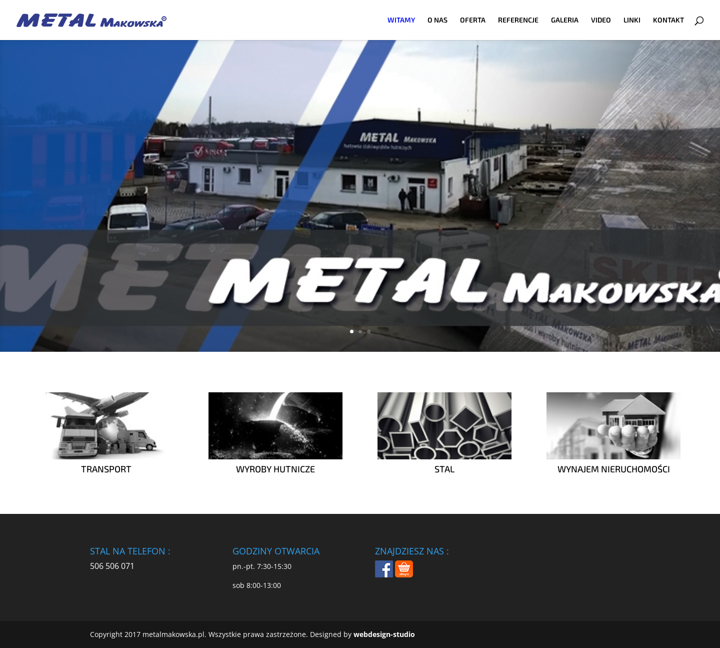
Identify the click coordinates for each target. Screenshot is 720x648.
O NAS (438, 20)
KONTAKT (668, 20)
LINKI (632, 20)
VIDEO (601, 20)
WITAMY (401, 20)
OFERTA (473, 20)
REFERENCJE (518, 20)
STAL (444, 468)
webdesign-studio (384, 634)
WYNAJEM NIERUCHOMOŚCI (614, 468)
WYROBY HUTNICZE (275, 468)
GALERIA (564, 20)
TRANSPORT (106, 468)
